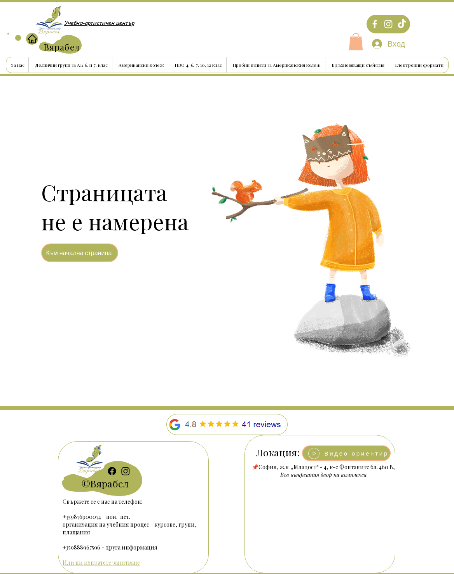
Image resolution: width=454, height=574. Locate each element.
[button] (356, 41)
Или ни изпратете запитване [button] (101, 562)
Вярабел (109, 483)
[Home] (32, 39)
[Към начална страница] (79, 253)
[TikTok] (401, 24)
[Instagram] (388, 24)
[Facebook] (374, 24)
